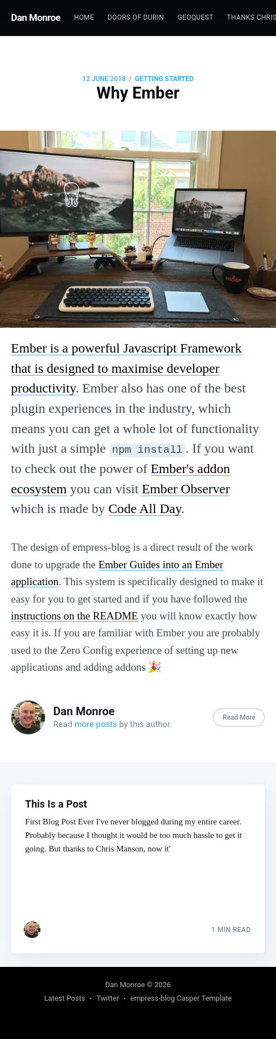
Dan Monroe (36, 17)
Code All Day (144, 508)
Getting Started (164, 79)
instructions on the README (74, 616)
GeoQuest (195, 17)
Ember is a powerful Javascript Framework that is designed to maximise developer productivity (126, 368)
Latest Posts (65, 998)
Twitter (107, 998)
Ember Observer (186, 488)
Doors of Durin (136, 17)
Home (84, 17)
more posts (95, 724)
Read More (238, 717)
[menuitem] (84, 18)
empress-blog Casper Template (181, 998)
